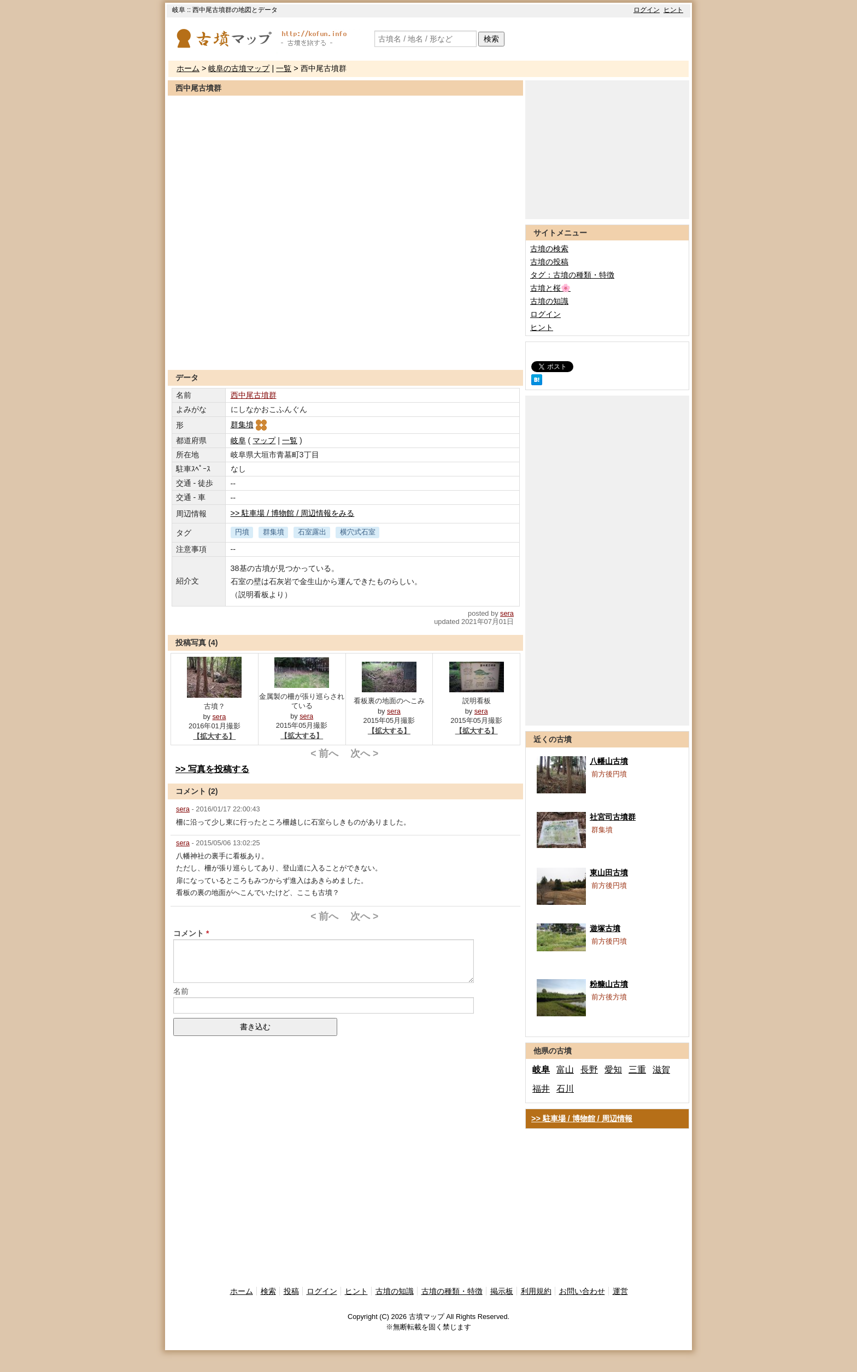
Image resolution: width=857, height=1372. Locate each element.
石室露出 (312, 532)
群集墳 (249, 424)
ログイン (646, 10)
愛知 (613, 1069)
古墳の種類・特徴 (452, 1291)
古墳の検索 (549, 248)
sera (507, 613)
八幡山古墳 (609, 761)
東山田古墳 (609, 872)
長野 (589, 1069)
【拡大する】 (214, 736)
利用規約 (536, 1291)
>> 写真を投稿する (212, 769)
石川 (565, 1088)
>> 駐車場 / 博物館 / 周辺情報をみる (293, 513)
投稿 (291, 1291)
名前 (181, 991)
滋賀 (661, 1069)
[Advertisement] (345, 343)
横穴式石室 (357, 532)
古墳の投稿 (549, 261)
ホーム (188, 68)
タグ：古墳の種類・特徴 (572, 274)
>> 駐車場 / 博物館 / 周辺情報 (581, 1118)
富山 (565, 1069)
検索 (491, 38)
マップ (264, 440)
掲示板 (501, 1291)
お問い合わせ (582, 1291)
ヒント (673, 10)
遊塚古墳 (605, 928)
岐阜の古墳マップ (238, 68)
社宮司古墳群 (613, 816)
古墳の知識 (549, 301)
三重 (637, 1069)
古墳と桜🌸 (550, 288)
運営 (620, 1291)
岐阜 (238, 440)
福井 (541, 1088)
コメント (188, 933)
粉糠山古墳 (609, 984)
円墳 (242, 532)
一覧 (283, 68)
